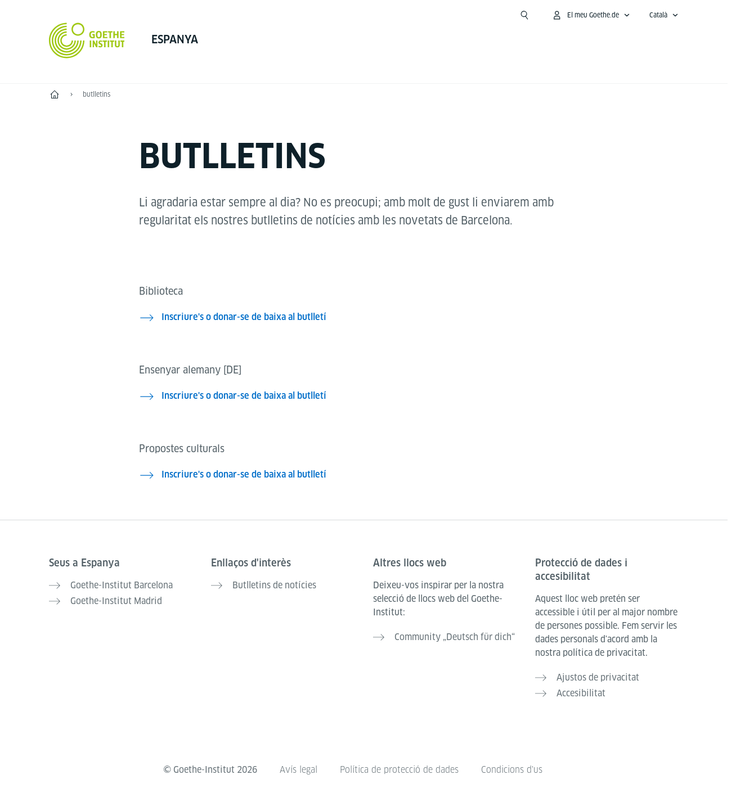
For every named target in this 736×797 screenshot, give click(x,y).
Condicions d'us (511, 769)
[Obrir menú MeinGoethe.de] (591, 15)
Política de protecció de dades (399, 769)
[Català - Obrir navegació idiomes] (664, 15)
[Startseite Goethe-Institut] (87, 40)
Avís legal (298, 769)
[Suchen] (524, 15)
